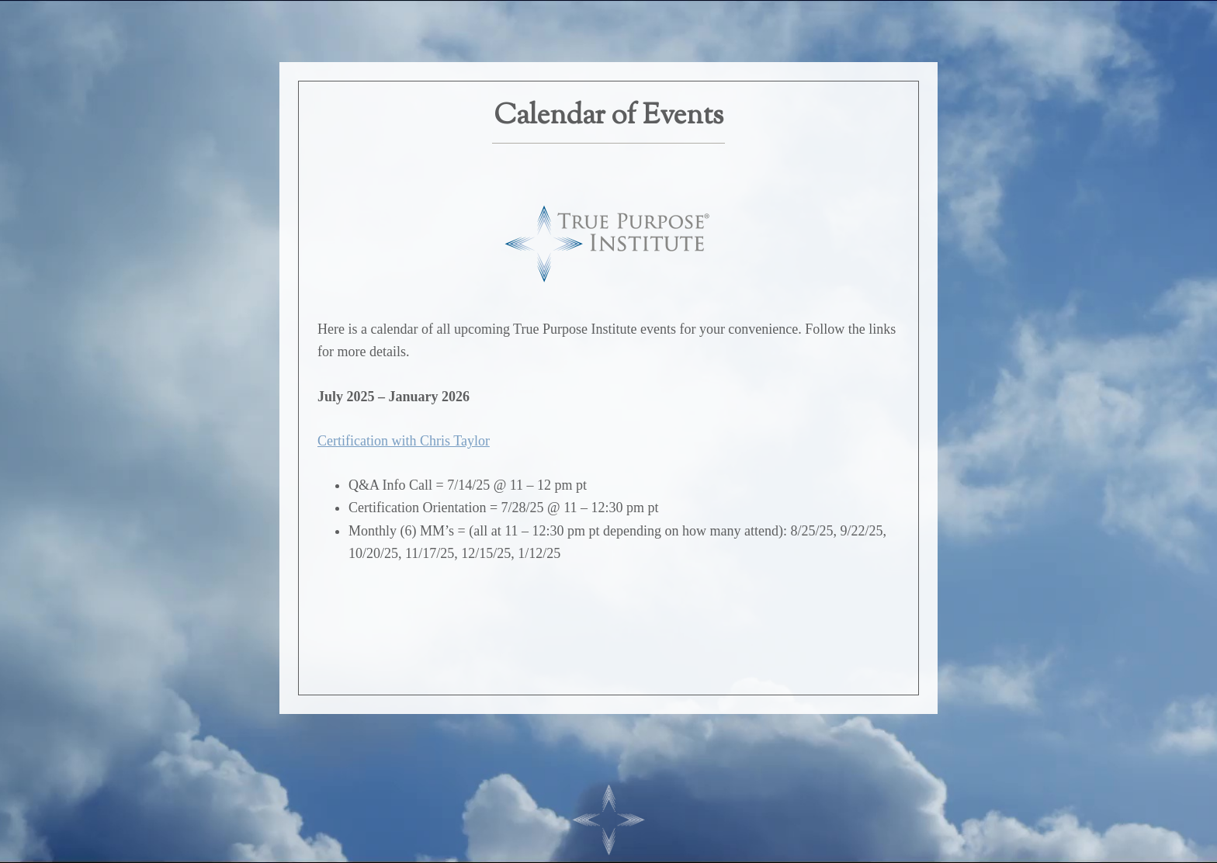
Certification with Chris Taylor (403, 441)
